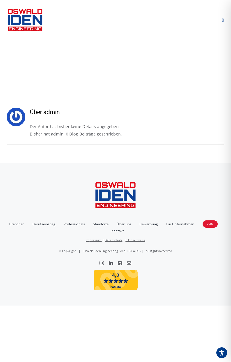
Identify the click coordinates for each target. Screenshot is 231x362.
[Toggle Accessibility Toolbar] (222, 353)
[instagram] (101, 263)
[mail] (129, 263)
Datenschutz (113, 240)
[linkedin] (111, 263)
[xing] (120, 263)
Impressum (94, 240)
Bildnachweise (135, 240)
